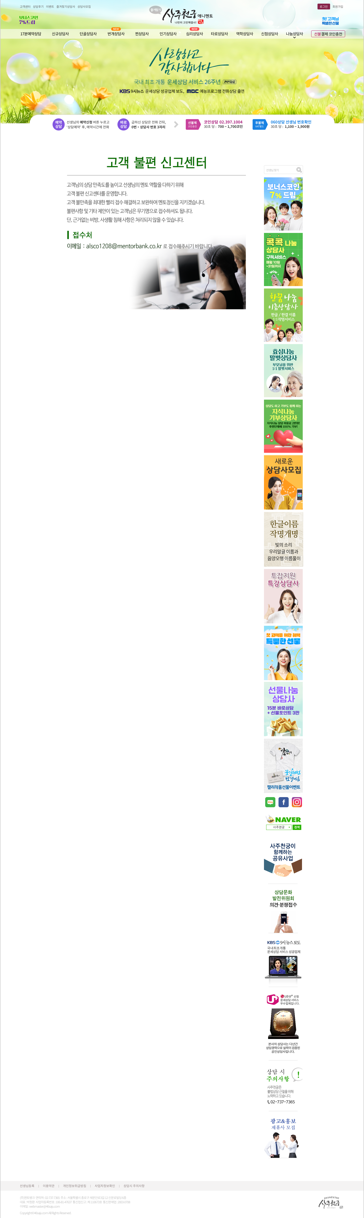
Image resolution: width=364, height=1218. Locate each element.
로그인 (324, 6)
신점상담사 (269, 33)
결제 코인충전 (328, 34)
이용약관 (48, 1185)
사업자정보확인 (105, 1185)
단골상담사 (88, 33)
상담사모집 (84, 6)
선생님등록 (27, 1185)
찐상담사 (142, 33)
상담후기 (38, 6)
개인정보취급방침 (74, 1185)
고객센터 (25, 6)
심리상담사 (194, 33)
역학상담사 (244, 33)
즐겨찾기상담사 (65, 6)
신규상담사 (60, 33)
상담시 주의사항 (134, 1185)
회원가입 (338, 6)
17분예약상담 (30, 33)
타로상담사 (219, 33)
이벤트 (50, 6)
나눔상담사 (294, 34)
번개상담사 (116, 33)
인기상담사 (168, 33)
